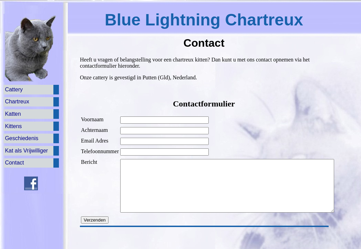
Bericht (89, 162)
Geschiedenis (21, 138)
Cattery (14, 89)
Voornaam (92, 119)
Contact (14, 163)
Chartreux (17, 101)
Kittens (13, 126)
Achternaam (94, 130)
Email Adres (95, 141)
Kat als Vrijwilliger (26, 151)
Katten (13, 114)
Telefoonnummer (100, 151)
